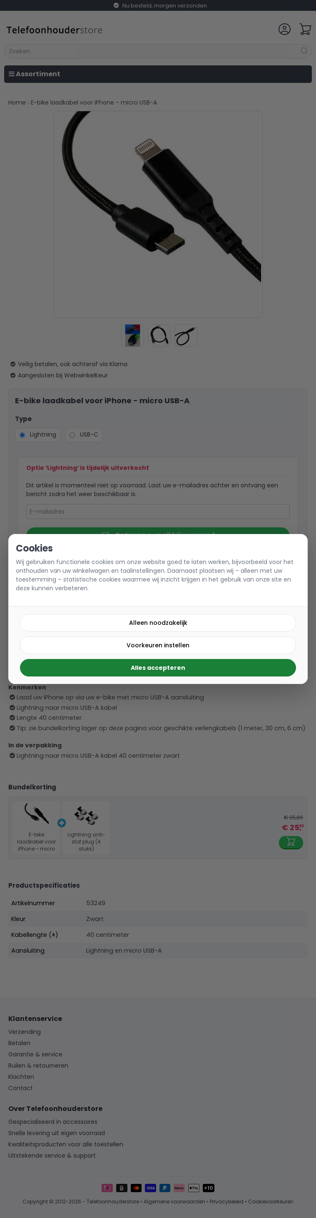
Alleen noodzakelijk (158, 623)
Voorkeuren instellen (158, 645)
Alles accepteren (158, 668)
